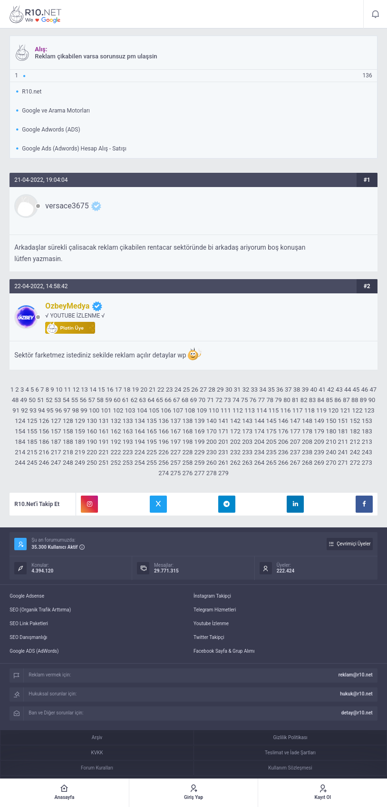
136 (163, 420)
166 (163, 431)
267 (295, 462)
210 (331, 441)
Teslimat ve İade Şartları (290, 752)
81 (295, 400)
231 (223, 452)
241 (343, 452)
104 (142, 410)
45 (356, 389)
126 (44, 420)
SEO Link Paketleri (29, 623)
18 (127, 389)
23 (169, 389)
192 (116, 441)
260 (211, 462)
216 (44, 452)
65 (159, 400)
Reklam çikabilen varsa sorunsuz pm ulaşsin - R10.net (36, 14)
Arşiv (97, 737)
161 (103, 431)
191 (103, 441)
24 (178, 389)
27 (203, 389)
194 (140, 441)
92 (24, 410)
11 (67, 389)
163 (128, 431)
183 (367, 431)
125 (32, 420)
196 (163, 441)
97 (67, 410)
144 (259, 420)
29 (220, 389)
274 (163, 473)
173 (247, 431)
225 (151, 452)
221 (103, 452)
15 (101, 389)
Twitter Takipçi (209, 637)
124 (20, 420)
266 (283, 462)
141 (223, 420)
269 (319, 462)
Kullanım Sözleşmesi (290, 767)
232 (235, 452)
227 (175, 452)
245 (32, 462)
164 (140, 431)
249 (80, 462)
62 (134, 400)
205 (271, 441)
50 (32, 400)
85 (329, 400)
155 (32, 431)
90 (372, 400)
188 (68, 441)
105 (154, 410)
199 (199, 441)
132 (116, 420)
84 (321, 400)
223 (128, 452)
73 (227, 400)
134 (140, 420)
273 (367, 462)
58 (100, 400)
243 (367, 452)
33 (254, 389)
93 (33, 410)
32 (246, 389)
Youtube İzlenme (211, 623)
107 (178, 410)
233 (247, 452)
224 (140, 452)
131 (103, 420)
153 (367, 420)
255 (151, 462)
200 (211, 441)
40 (314, 389)
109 (202, 410)
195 (151, 441)
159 (80, 431)
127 (56, 420)
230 (211, 452)
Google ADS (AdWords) (34, 651)
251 (103, 462)
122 (357, 410)
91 (15, 410)
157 (56, 431)
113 (249, 410)
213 (367, 441)
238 (307, 452)
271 (343, 462)
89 (363, 400)
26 (194, 389)
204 (259, 441)
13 (84, 389)
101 (106, 410)
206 (283, 441)
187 (56, 441)
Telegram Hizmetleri (215, 609)
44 (347, 389)
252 (116, 462)
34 (262, 389)
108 (189, 410)
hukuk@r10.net (356, 693)
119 (321, 410)
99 (83, 410)
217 (56, 452)
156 (44, 431)
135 (151, 420)
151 (343, 420)
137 (175, 420)
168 (187, 431)
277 (199, 473)
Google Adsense (27, 596)
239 (319, 452)
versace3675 (66, 205)
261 (223, 462)
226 (163, 452)
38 (296, 389)
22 (160, 389)
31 (237, 389)
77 (261, 400)
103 (130, 410)
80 (286, 400)
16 (110, 389)
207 (295, 441)
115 (273, 410)
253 (128, 462)
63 (142, 400)
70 (202, 400)
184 (20, 441)
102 (118, 410)
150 (331, 420)
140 (211, 420)
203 (247, 441)
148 (307, 420)
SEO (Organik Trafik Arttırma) (40, 609)
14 (93, 389)
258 (187, 462)
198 (187, 441)
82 (304, 400)
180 (331, 431)
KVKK (97, 752)
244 (20, 462)
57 (91, 400)
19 (135, 389)
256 (163, 462)
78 (269, 400)
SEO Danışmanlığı (28, 637)
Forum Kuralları (97, 767)
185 (32, 441)
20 (143, 389)
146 (283, 420)
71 (210, 400)
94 (41, 410)
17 (118, 389)
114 (261, 410)
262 (235, 462)
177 (295, 431)
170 (211, 431)
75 (244, 400)
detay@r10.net (357, 712)
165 (151, 431)
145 (271, 420)
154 (20, 431)
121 (345, 410)
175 (271, 431)
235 (271, 452)
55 (74, 400)
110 (214, 410)
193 (128, 441)
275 (175, 473)
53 (57, 400)
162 (116, 431)
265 (271, 462)
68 (185, 400)
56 (83, 400)
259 (199, 462)
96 (58, 410)
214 (20, 452)
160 (92, 431)
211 (343, 441)
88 (354, 400)
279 (223, 473)
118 (309, 410)
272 (355, 462)
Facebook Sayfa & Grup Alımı (224, 651)
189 (80, 441)
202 (235, 441)
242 (355, 452)
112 (237, 410)
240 (331, 452)
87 (346, 400)
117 (297, 410)
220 (92, 452)
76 (253, 400)
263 (247, 462)
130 (92, 420)
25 (186, 389)
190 (92, 441)
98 (75, 410)
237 (295, 452)
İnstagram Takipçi (212, 596)
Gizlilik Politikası (290, 737)
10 (59, 389)
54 (66, 400)
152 (355, 420)
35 (271, 389)
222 (116, 452)
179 (319, 431)
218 (68, 452)
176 (283, 431)
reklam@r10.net (356, 674)
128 (68, 420)
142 (235, 420)
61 (125, 400)
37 (288, 389)
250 (92, 462)
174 (259, 431)
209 (319, 441)
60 (117, 400)
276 (187, 473)
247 (56, 462)
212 (355, 441)
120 (333, 410)
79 (278, 400)
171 (223, 431)
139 (199, 420)
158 (68, 431)
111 (226, 410)
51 (40, 400)
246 (44, 462)
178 (307, 431)
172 (235, 431)
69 (193, 400)
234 (259, 452)
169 (199, 431)
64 (151, 400)
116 (286, 410)
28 (211, 389)
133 (128, 420)
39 (305, 389)
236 (283, 452)
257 (175, 462)
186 (44, 441)
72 (219, 400)
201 (223, 441)
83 (312, 400)
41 (322, 389)
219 (80, 452)
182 (355, 431)
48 (15, 400)
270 (331, 462)
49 (23, 400)
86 (337, 400)
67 (176, 400)
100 (94, 410)
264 (259, 462)
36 (279, 389)
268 (307, 462)
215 (32, 452)
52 (49, 400)
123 (369, 410)
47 (373, 389)
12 (75, 389)
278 (211, 473)
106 (166, 410)
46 (364, 389)
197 (175, 441)
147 (295, 420)
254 (140, 462)
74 (236, 400)
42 (330, 389)
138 (187, 420)
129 (80, 420)
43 (339, 389)
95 (50, 410)
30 (228, 389)
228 (187, 452)
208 (307, 441)
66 (168, 400)
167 (175, 431)
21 (152, 389)
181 (343, 431)
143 (247, 420)
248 (68, 462)
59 (108, 400)
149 (319, 420)
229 (199, 452)
